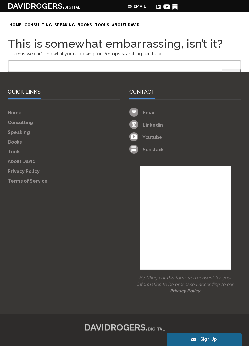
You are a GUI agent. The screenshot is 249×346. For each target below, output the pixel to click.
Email (142, 112)
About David (126, 25)
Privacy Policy (24, 171)
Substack (146, 149)
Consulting (38, 25)
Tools (102, 25)
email (140, 6)
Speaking (64, 25)
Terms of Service (28, 181)
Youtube (145, 137)
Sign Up (204, 339)
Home (15, 25)
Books (84, 25)
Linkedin (146, 125)
